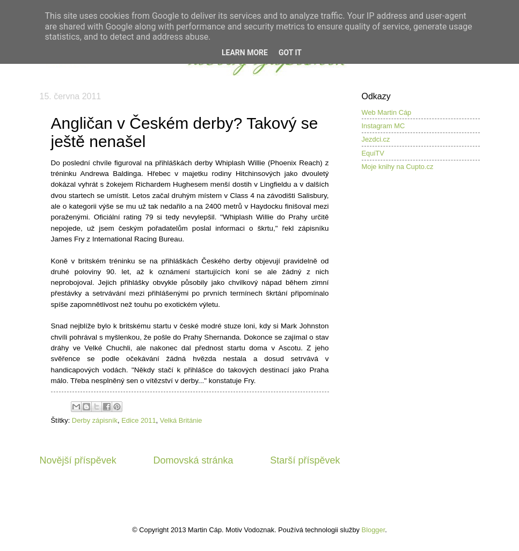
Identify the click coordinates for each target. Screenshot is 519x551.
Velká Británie (181, 420)
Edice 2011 (138, 420)
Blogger (373, 530)
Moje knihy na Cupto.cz (398, 167)
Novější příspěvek (78, 460)
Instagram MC (383, 126)
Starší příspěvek (305, 460)
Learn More (245, 52)
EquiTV (373, 153)
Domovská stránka (193, 460)
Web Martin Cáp (387, 112)
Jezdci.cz (376, 139)
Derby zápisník (95, 420)
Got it (290, 52)
